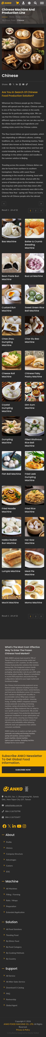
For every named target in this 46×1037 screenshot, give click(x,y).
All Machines (11, 888)
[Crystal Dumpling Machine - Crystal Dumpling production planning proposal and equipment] (11, 391)
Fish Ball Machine (11, 473)
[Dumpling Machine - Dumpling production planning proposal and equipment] (11, 426)
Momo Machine (33, 602)
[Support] (23, 3)
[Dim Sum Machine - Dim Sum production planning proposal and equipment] (34, 391)
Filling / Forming (13, 894)
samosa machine (24, 736)
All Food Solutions (14, 929)
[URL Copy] (26, 84)
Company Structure (14, 854)
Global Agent (11, 1005)
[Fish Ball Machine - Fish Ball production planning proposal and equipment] (11, 461)
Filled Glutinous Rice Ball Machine (33, 442)
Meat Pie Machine (29, 573)
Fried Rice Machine (30, 510)
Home (11, 17)
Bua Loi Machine (34, 276)
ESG (8, 871)
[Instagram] (24, 826)
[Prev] (4, 203)
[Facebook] (10, 84)
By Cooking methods (15, 953)
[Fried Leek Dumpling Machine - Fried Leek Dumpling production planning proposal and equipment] (34, 461)
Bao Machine (9, 241)
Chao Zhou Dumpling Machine (8, 342)
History (9, 848)
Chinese (20, 20)
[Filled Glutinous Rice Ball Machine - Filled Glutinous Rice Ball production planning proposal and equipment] (34, 426)
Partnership (11, 999)
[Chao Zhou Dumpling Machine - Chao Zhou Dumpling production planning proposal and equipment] (11, 325)
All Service (10, 976)
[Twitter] (13, 84)
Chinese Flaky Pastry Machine (33, 375)
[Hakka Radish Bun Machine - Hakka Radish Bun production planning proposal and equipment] (11, 526)
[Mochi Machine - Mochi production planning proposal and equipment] (11, 589)
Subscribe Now (23, 770)
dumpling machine (27, 740)
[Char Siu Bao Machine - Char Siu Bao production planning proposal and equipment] (34, 325)
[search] (35, 3)
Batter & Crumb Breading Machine (33, 244)
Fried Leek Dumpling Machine (30, 477)
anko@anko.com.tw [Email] (13, 805)
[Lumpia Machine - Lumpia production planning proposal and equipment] (11, 558)
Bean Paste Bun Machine (10, 278)
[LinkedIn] (16, 84)
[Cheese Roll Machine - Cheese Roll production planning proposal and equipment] (11, 360)
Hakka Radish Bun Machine (9, 541)
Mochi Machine (10, 602)
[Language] (29, 3)
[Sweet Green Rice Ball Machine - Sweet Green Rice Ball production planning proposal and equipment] (34, 294)
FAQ (8, 993)
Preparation (11, 906)
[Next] (41, 203)
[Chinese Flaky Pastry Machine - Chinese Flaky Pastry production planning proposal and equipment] (34, 360)
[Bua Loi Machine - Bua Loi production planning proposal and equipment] (34, 263)
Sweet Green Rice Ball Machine (34, 309)
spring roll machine (11, 736)
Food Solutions (22, 17)
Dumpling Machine (7, 441)
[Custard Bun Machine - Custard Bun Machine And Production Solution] (11, 294)
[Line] (20, 84)
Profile (9, 842)
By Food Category (14, 947)
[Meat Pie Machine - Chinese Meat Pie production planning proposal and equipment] (34, 558)
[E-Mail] (23, 84)
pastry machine (10, 738)
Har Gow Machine (29, 541)
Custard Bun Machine (9, 309)
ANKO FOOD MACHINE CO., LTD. (19, 1024)
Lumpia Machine (11, 571)
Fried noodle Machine (9, 510)
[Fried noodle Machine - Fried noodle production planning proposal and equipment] (11, 495)
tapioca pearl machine (12, 740)
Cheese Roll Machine (8, 375)
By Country (11, 959)
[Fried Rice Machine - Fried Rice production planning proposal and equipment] (34, 495)
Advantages (11, 860)
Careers (9, 865)
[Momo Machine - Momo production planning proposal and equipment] (34, 589)
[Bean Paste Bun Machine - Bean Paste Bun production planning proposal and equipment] (11, 263)
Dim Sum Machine (30, 406)
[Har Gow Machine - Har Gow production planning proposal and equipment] (34, 526)
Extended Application (15, 912)
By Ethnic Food (8, 20)
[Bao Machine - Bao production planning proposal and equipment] (11, 228)
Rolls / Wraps (12, 900)
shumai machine (22, 738)
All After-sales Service (15, 981)
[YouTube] (19, 826)
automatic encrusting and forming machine (20, 733)
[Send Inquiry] (17, 3)
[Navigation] (42, 3)
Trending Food (12, 935)
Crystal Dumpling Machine (7, 408)
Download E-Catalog (15, 987)
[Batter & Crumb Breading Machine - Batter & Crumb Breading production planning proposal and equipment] (34, 228)
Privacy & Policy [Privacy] (23, 1030)
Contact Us (9, 743)
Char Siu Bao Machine (32, 340)
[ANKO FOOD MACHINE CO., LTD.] (23, 789)
